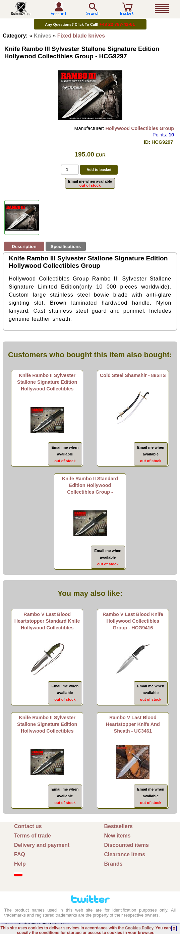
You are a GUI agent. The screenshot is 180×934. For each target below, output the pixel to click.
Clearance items (124, 854)
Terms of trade (32, 835)
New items (117, 835)
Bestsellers (118, 826)
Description (24, 246)
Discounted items (126, 845)
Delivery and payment (41, 845)
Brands (113, 864)
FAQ (19, 854)
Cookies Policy (139, 928)
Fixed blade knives (81, 36)
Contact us (28, 826)
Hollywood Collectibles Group (139, 128)
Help (20, 864)
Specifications (66, 246)
